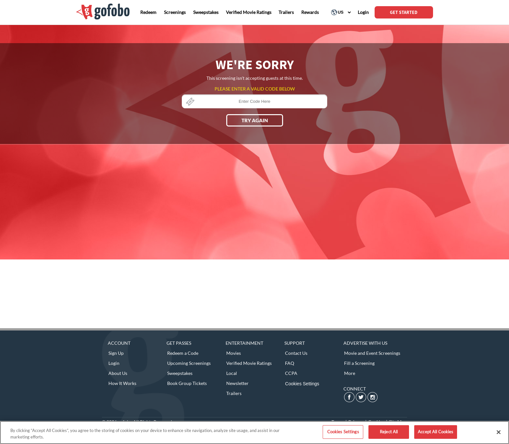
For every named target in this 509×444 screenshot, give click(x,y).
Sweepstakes (179, 373)
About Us (117, 373)
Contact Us (296, 353)
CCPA (291, 373)
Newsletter (237, 383)
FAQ (289, 363)
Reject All (389, 431)
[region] (254, 432)
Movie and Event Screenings (372, 353)
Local (231, 373)
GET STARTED (403, 12)
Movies (233, 353)
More (349, 373)
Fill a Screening (359, 363)
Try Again (255, 120)
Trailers (234, 393)
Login (113, 363)
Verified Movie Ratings (249, 363)
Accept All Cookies (435, 431)
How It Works (122, 383)
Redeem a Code (182, 353)
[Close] (498, 432)
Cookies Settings (302, 383)
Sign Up (116, 353)
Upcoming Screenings (189, 363)
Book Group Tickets (187, 383)
